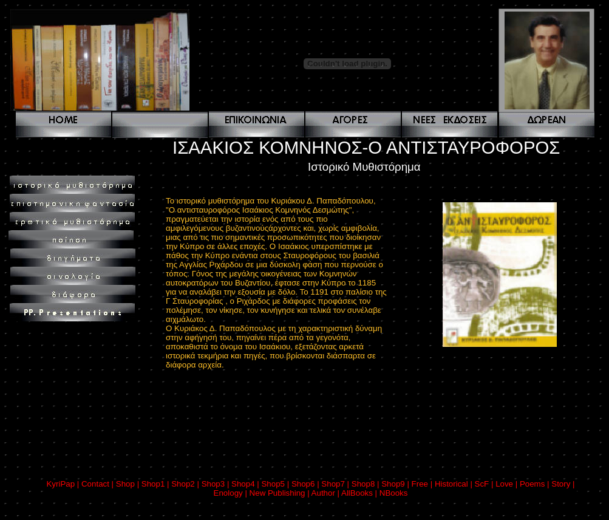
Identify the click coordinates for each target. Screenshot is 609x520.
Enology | (232, 493)
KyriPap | (63, 483)
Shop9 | (396, 483)
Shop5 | (276, 483)
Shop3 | (216, 483)
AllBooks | (360, 493)
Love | (507, 483)
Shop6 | (306, 483)
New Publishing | (280, 493)
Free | (423, 483)
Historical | (455, 483)
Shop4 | (246, 483)
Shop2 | (186, 483)
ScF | (485, 483)
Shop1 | (156, 483)
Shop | (128, 483)
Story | (562, 483)
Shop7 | (336, 483)
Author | (326, 493)
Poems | (535, 483)
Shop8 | (366, 483)
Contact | (98, 483)
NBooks (393, 493)
